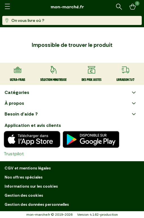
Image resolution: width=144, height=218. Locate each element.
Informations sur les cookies (31, 186)
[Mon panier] (132, 7)
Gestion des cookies (24, 195)
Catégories (71, 92)
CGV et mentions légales (28, 168)
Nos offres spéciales (24, 177)
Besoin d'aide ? (71, 114)
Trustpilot (14, 154)
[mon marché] (72, 6)
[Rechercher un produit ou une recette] (119, 7)
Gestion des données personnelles (37, 204)
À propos (71, 103)
